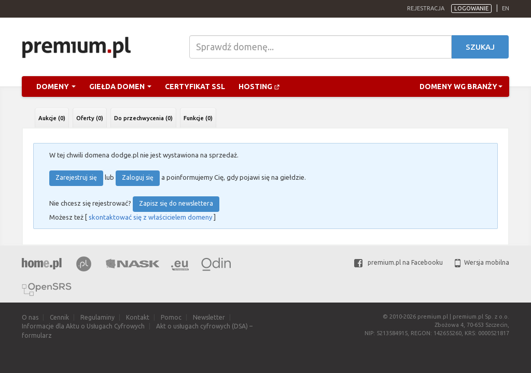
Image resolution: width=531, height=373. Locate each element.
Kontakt (137, 317)
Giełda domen (120, 86)
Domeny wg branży (461, 86)
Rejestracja (425, 8)
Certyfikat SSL (195, 86)
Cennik (59, 317)
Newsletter (209, 317)
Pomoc (171, 317)
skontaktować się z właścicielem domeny (150, 217)
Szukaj (480, 46)
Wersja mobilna (482, 262)
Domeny (56, 86)
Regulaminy (97, 317)
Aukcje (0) (51, 118)
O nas (30, 317)
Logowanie (471, 8)
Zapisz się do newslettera (176, 203)
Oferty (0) (89, 118)
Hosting (259, 86)
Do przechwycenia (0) (143, 118)
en (505, 8)
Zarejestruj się (76, 177)
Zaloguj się (137, 177)
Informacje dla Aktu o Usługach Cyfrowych (83, 326)
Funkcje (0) (198, 118)
